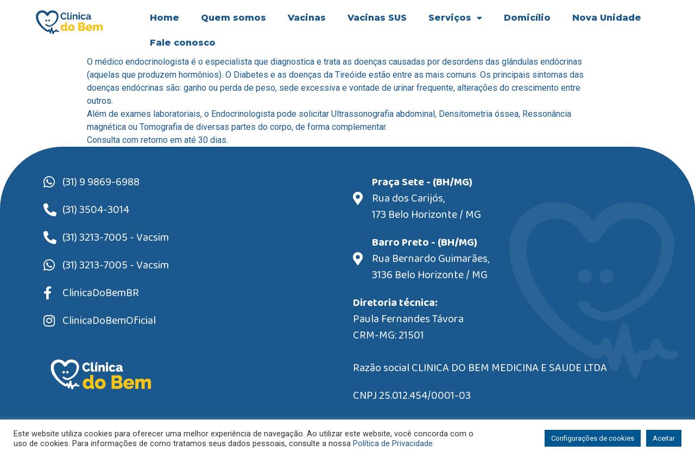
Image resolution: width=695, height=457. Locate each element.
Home (164, 17)
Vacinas (307, 17)
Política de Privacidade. (393, 443)
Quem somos (233, 17)
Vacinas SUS (377, 17)
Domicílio (527, 17)
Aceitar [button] (664, 438)
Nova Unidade (606, 17)
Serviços (455, 18)
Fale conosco (183, 42)
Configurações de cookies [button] (592, 438)
